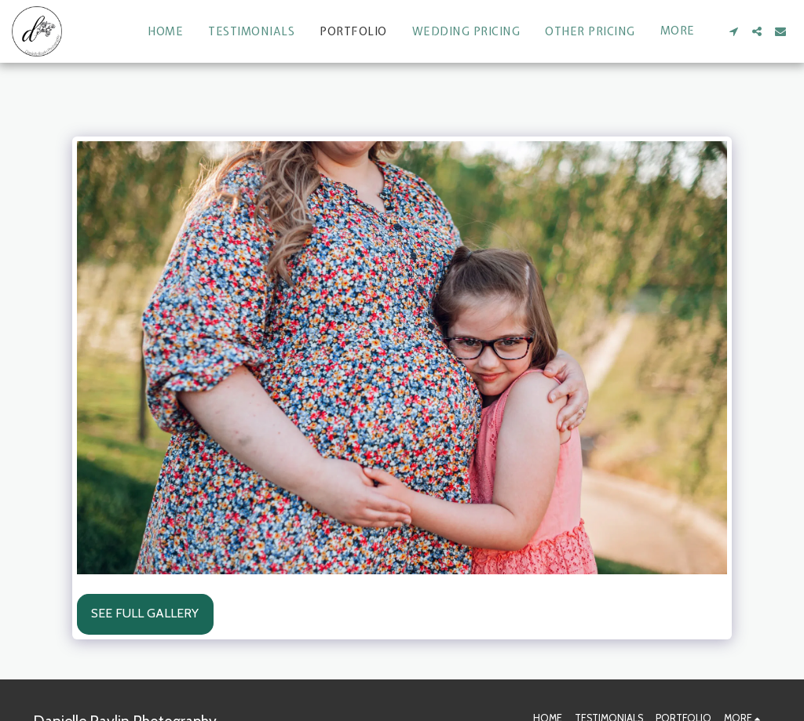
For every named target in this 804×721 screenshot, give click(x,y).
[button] (733, 31)
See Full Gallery (145, 613)
